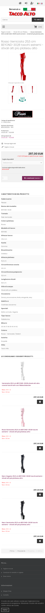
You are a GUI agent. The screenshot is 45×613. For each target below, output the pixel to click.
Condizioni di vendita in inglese (12, 572)
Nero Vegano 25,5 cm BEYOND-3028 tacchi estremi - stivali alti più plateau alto (22, 477)
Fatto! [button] (5, 610)
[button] (22, 163)
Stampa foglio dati (10, 143)
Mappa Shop (6, 591)
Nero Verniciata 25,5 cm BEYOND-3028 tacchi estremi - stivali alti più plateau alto (20, 523)
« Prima (11, 551)
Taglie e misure (9, 147)
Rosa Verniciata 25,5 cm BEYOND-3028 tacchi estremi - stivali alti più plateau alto (20, 431)
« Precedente (21, 551)
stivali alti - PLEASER (7, 138)
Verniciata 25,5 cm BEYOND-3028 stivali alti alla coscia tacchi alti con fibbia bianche (20, 384)
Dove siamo (6, 576)
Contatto (5, 595)
